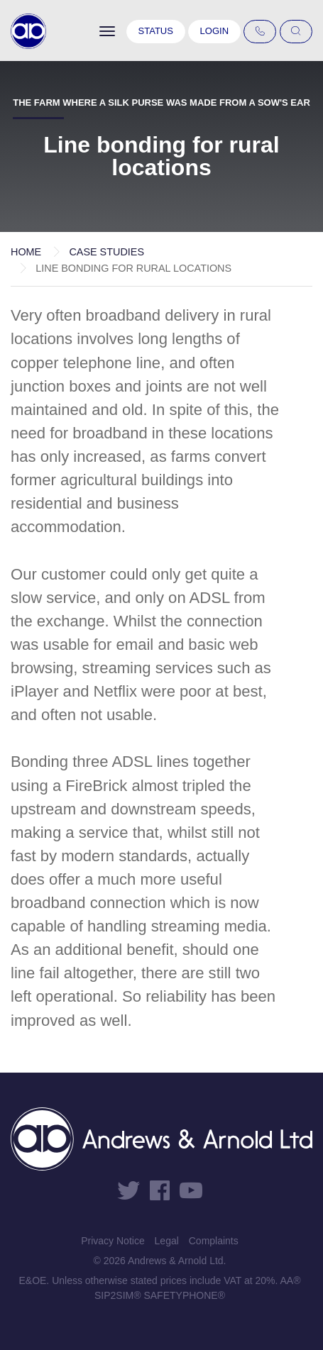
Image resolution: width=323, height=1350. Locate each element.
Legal (167, 1240)
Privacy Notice (112, 1240)
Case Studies (106, 252)
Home (26, 252)
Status (155, 31)
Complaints (214, 1240)
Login (214, 31)
